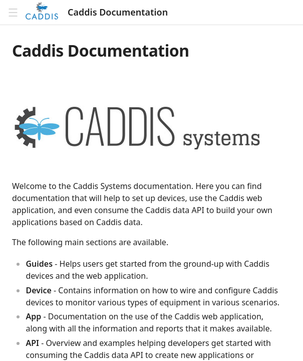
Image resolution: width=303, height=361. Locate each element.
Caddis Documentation (118, 12)
